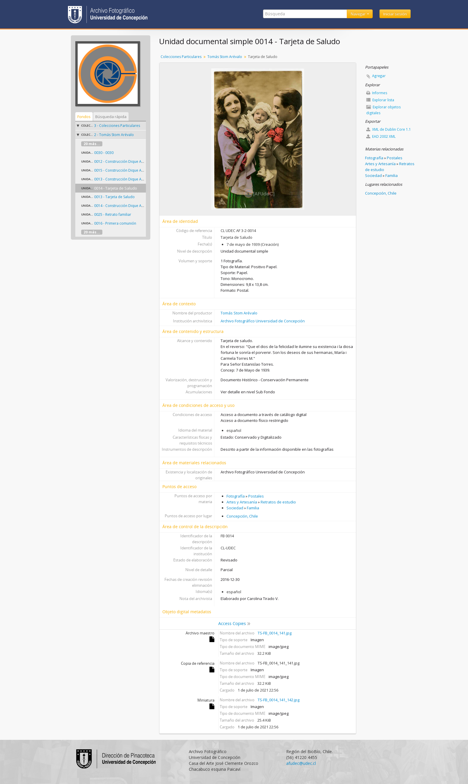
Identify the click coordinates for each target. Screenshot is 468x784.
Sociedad (234, 507)
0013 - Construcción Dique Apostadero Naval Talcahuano (142, 179)
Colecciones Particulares (181, 56)
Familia (253, 507)
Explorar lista (380, 99)
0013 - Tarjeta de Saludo (114, 196)
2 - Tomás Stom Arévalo (114, 134)
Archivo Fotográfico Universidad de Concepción (263, 321)
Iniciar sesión (395, 13)
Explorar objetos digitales (383, 110)
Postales (256, 496)
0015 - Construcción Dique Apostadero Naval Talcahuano (142, 170)
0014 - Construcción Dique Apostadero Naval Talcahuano (142, 205)
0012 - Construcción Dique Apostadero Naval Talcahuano (142, 161)
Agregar (379, 75)
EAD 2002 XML (381, 136)
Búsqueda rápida (110, 116)
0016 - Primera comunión (115, 223)
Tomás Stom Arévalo (224, 56)
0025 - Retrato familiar (112, 214)
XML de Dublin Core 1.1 (388, 129)
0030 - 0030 (104, 152)
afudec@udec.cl (301, 763)
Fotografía (235, 496)
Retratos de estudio (278, 502)
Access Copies (232, 623)
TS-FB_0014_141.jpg (275, 633)
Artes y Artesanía (241, 502)
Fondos (84, 116)
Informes (376, 92)
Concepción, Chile (242, 516)
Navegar (358, 13)
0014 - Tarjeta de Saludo (115, 188)
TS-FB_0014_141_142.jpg (278, 699)
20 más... (92, 143)
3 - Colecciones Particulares (117, 125)
